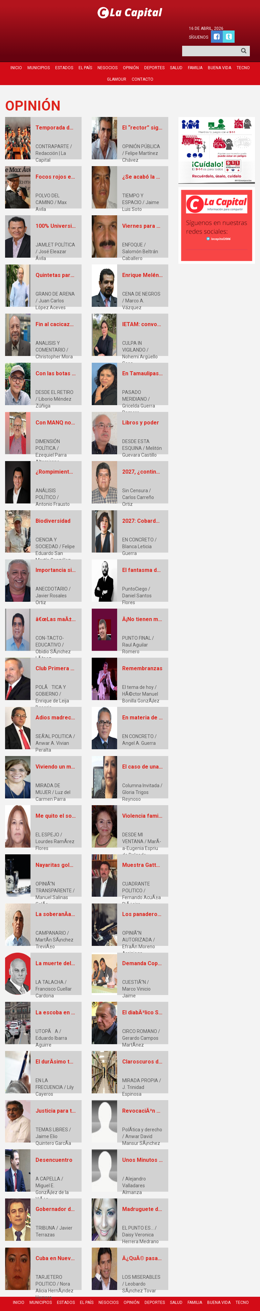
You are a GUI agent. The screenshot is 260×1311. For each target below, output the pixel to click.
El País (85, 49)
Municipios (38, 49)
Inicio (16, 49)
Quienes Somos (156, 1294)
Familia (195, 49)
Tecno (243, 49)
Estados (64, 49)
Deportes (154, 49)
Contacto (142, 61)
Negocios (107, 49)
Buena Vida (219, 49)
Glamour (116, 61)
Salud (176, 49)
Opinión (131, 49)
